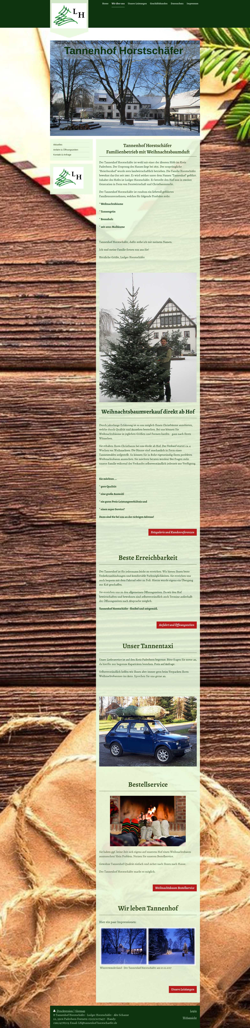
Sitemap (80, 1011)
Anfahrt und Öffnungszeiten (176, 625)
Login (193, 1011)
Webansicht (190, 1018)
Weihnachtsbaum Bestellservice (174, 888)
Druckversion (63, 1011)
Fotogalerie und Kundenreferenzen (172, 532)
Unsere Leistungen (182, 989)
